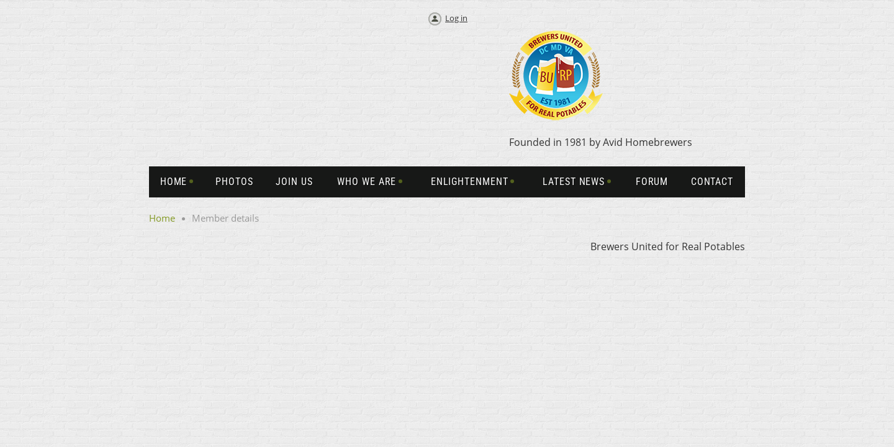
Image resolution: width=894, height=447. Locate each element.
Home (162, 218)
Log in (456, 18)
